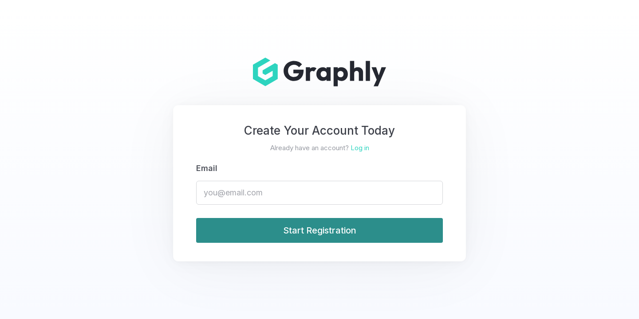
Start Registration (319, 230)
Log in (360, 148)
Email (206, 168)
